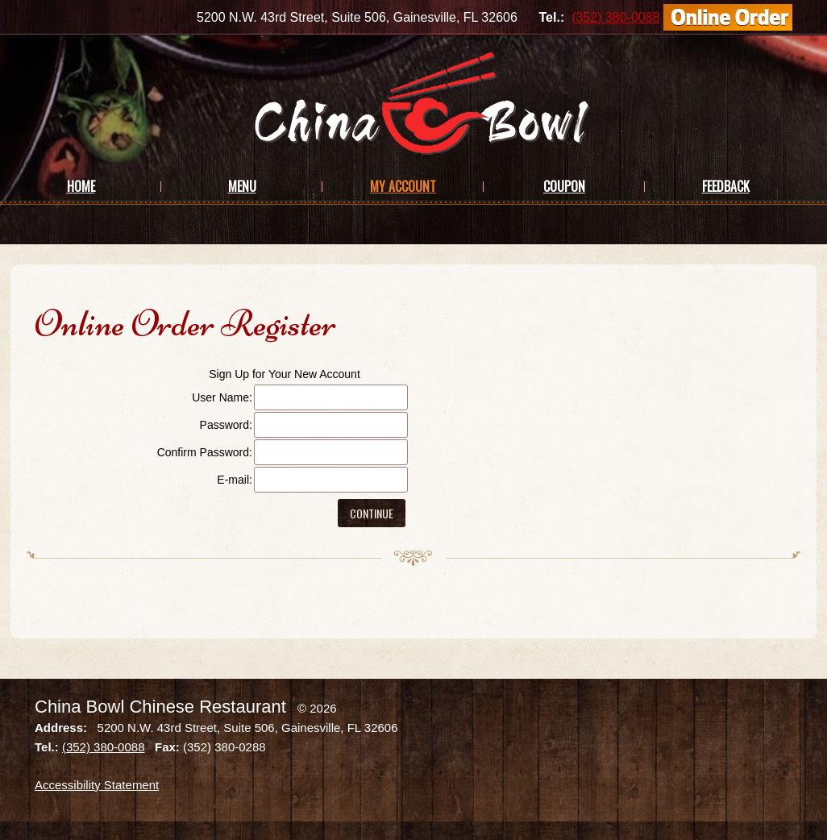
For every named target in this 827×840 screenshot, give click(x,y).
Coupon (564, 186)
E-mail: (234, 479)
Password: (226, 424)
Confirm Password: (204, 452)
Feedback (726, 186)
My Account (403, 186)
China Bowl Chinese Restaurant (160, 707)
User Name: (222, 397)
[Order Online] (727, 17)
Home (81, 186)
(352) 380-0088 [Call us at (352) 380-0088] (615, 17)
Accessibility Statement (97, 785)
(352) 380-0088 (103, 747)
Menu (242, 186)
